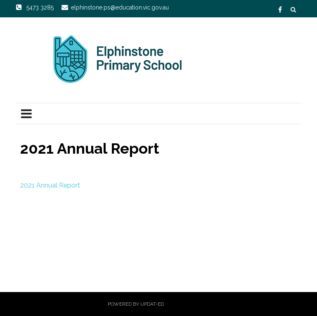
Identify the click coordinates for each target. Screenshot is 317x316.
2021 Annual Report (51, 185)
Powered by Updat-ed (136, 304)
